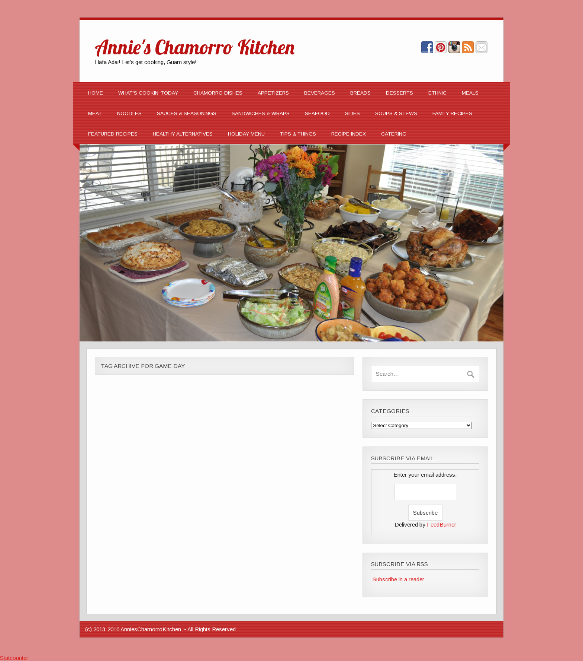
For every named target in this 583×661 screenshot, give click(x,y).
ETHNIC (437, 93)
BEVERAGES (319, 93)
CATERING (393, 134)
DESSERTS (399, 93)
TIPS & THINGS (298, 134)
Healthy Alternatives (183, 134)
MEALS (470, 93)
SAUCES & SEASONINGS (186, 113)
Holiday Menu (246, 134)
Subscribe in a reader (398, 579)
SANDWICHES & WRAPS (261, 113)
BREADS (360, 93)
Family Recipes (452, 113)
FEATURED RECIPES (113, 134)
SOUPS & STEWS (396, 113)
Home (95, 93)
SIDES (352, 113)
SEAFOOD (317, 113)
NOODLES (129, 113)
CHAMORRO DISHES (217, 93)
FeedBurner (441, 524)
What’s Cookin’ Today (148, 93)
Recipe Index (348, 134)
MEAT (95, 113)
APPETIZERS (273, 93)
